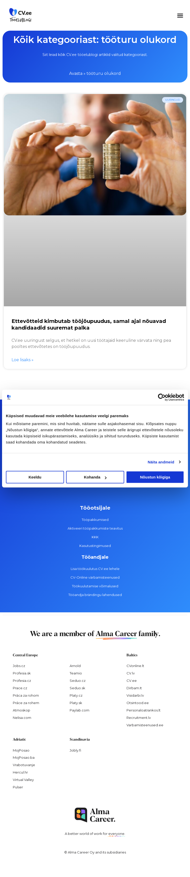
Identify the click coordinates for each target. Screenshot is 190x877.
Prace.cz (20, 688)
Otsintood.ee (137, 703)
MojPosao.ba (24, 757)
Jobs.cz (19, 666)
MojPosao (21, 750)
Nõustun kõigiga (155, 477)
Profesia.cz (22, 681)
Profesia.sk (22, 673)
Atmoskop (21, 710)
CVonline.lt (135, 666)
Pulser (18, 787)
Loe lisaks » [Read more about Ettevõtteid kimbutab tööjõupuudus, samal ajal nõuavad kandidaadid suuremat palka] (23, 359)
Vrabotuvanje (24, 765)
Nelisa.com (22, 718)
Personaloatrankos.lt (143, 710)
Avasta (75, 73)
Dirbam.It (134, 688)
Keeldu (34, 477)
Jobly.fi (75, 750)
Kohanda (95, 477)
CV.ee (131, 681)
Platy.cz (76, 695)
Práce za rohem (26, 703)
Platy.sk (76, 703)
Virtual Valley (23, 780)
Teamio (76, 673)
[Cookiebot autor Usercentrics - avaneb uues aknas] (161, 397)
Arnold (75, 666)
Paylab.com (79, 710)
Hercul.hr (20, 772)
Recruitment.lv (138, 718)
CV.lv (130, 673)
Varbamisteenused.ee (144, 725)
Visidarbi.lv (135, 695)
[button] (180, 15)
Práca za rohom (26, 695)
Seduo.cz (78, 681)
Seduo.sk (77, 688)
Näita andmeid (161, 462)
